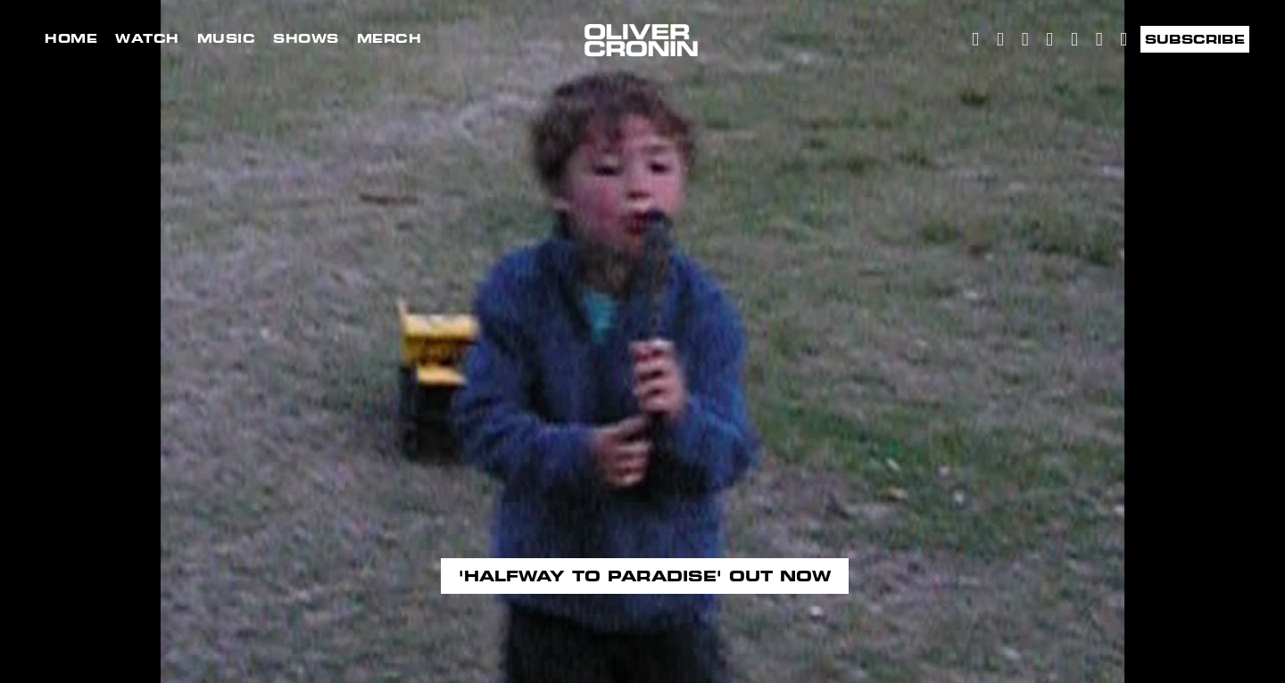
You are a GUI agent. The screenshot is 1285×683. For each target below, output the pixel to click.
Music (226, 38)
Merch (389, 38)
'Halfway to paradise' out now (645, 576)
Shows (306, 38)
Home (71, 38)
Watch (147, 38)
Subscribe (1195, 39)
